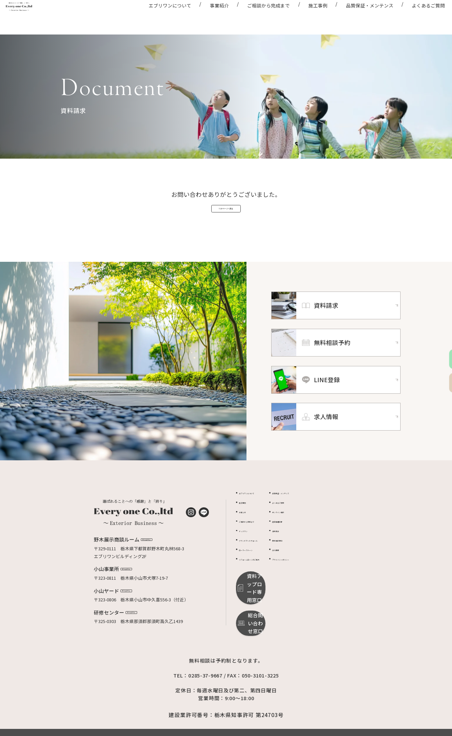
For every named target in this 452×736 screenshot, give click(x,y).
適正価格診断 (317, 540)
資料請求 (313, 549)
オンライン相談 (319, 530)
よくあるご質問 (416, 16)
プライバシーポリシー (326, 578)
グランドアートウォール (263, 559)
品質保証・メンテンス (358, 16)
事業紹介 (207, 16)
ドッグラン (250, 549)
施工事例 (306, 16)
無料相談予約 (317, 559)
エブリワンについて (158, 16)
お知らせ (248, 530)
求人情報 (313, 568)
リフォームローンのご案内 (265, 578)
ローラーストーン (256, 568)
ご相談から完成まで (256, 16)
